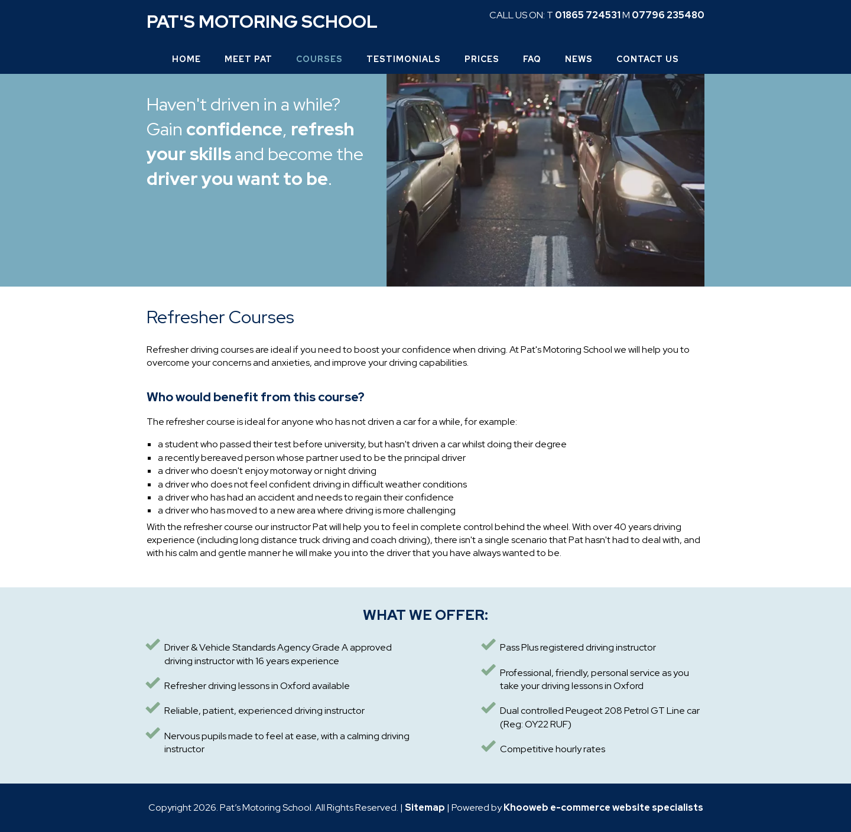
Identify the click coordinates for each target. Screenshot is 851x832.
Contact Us (647, 59)
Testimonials (403, 59)
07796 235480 (668, 15)
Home (186, 59)
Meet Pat (248, 59)
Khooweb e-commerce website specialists (603, 807)
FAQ (532, 59)
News (579, 59)
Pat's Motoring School (262, 21)
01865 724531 (588, 15)
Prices (482, 59)
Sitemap (425, 807)
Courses (319, 59)
